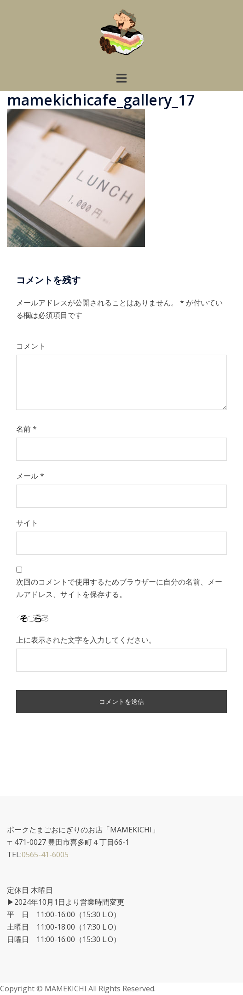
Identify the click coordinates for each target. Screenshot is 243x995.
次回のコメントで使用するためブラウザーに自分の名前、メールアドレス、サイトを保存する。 (119, 588)
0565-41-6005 (45, 854)
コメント (31, 346)
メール (30, 476)
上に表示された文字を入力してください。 (86, 640)
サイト (27, 523)
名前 (26, 429)
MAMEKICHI (66, 988)
